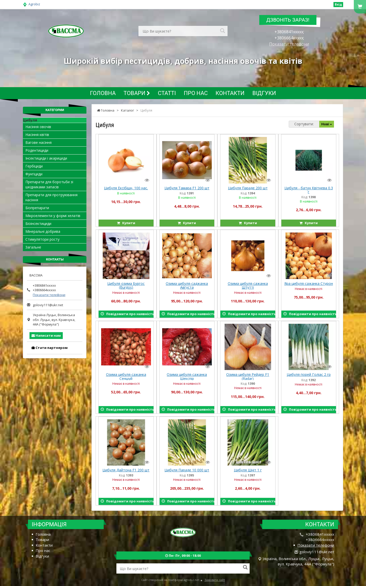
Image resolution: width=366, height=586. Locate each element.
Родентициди (36, 150)
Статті (167, 93)
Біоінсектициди (38, 223)
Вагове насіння (38, 142)
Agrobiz (34, 4)
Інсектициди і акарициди (46, 158)
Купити (126, 223)
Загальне (33, 247)
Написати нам (46, 335)
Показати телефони (289, 44)
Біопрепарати (37, 207)
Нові (326, 124)
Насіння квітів (37, 134)
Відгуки (264, 93)
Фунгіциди (33, 174)
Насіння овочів (38, 126)
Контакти (230, 93)
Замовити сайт (215, 580)
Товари (137, 93)
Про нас (196, 93)
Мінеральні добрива (42, 231)
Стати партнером (50, 347)
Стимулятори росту (42, 239)
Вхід (338, 4)
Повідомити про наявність (127, 314)
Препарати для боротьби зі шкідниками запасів (49, 184)
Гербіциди (34, 166)
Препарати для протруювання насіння (51, 197)
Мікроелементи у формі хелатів (52, 215)
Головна (103, 93)
